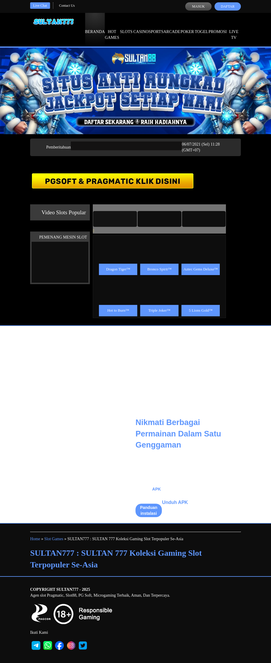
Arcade (171, 26)
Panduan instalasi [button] (148, 510)
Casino (141, 26)
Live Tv (234, 29)
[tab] (115, 219)
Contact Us (67, 6)
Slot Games (53, 539)
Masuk (198, 6)
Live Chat (40, 6)
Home (35, 539)
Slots (126, 26)
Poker (187, 26)
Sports (156, 26)
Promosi (217, 26)
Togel (201, 26)
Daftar (227, 6)
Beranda (95, 26)
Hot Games (112, 29)
